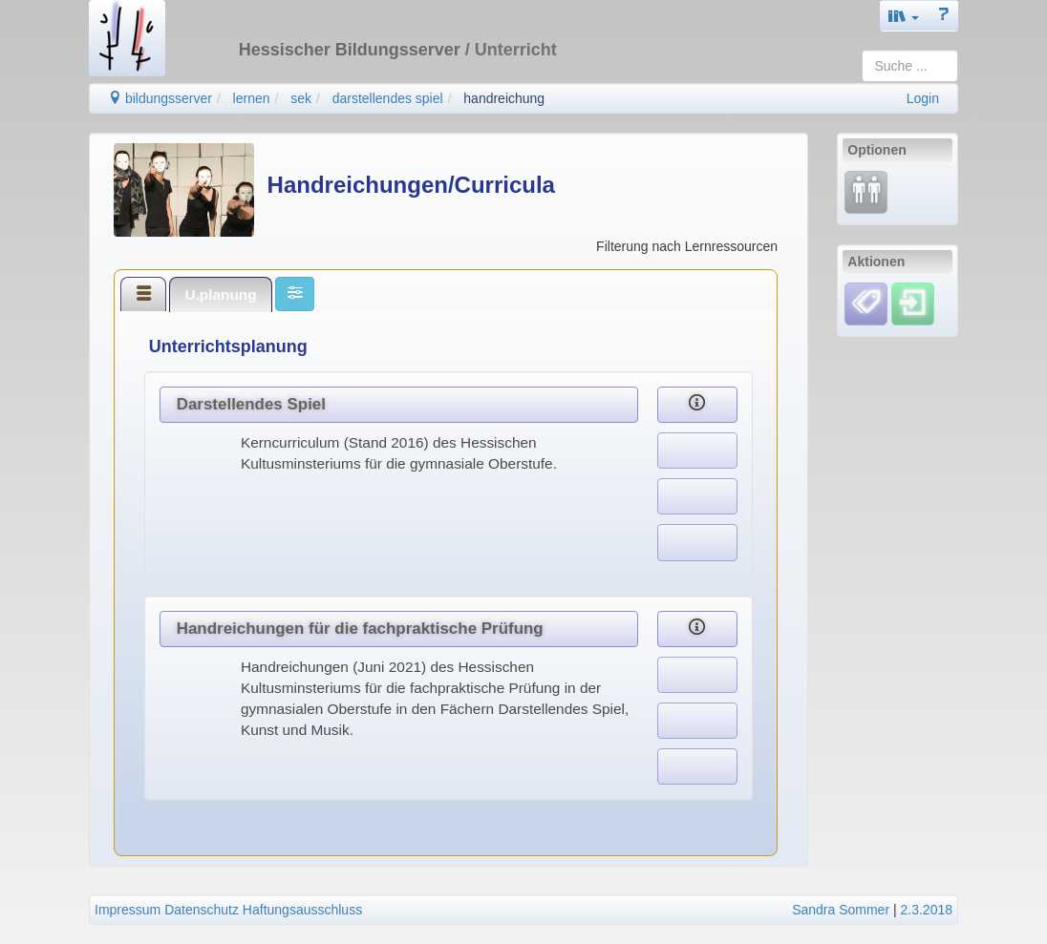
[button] (904, 16)
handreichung (504, 98)
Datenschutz (201, 909)
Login (923, 98)
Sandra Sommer (840, 909)
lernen (251, 98)
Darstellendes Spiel (251, 404)
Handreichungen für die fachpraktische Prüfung (360, 628)
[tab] (143, 294)
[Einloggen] (912, 302)
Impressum (127, 909)
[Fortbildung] (866, 191)
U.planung (220, 294)
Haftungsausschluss (302, 909)
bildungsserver (160, 98)
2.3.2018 (927, 909)
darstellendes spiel (387, 98)
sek (300, 98)
